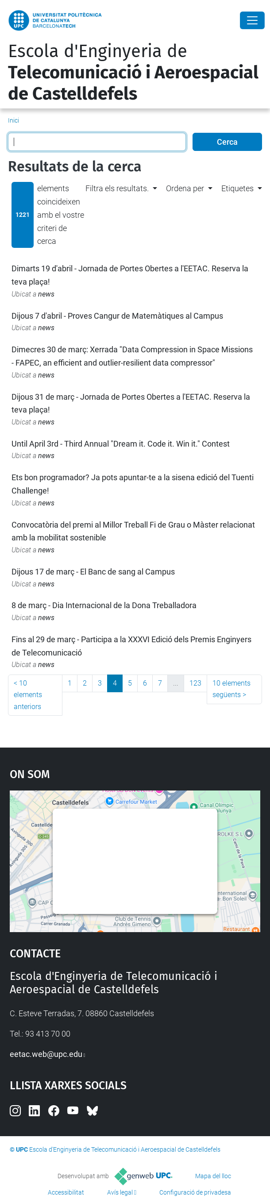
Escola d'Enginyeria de (133, 72)
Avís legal (120, 1192)
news (46, 294)
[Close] (252, 20)
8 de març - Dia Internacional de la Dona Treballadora (104, 605)
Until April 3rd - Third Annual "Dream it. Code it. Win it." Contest (121, 443)
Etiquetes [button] (237, 188)
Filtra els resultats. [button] (117, 188)
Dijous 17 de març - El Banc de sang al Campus (93, 571)
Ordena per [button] (185, 188)
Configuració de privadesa (195, 1192)
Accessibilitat (66, 1192)
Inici (13, 120)
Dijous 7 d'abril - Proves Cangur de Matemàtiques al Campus (117, 315)
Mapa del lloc (213, 1176)
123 (195, 683)
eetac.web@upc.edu (46, 1054)
